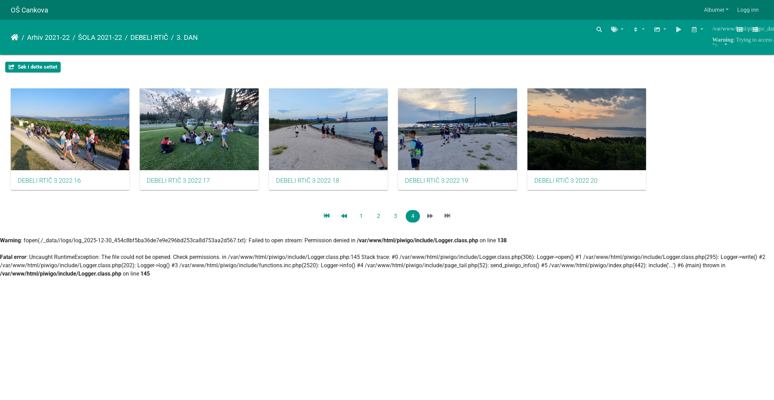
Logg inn (748, 10)
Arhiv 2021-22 (48, 37)
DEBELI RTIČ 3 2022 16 (49, 184)
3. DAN (187, 37)
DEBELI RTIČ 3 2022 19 (453, 184)
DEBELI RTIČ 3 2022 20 (588, 184)
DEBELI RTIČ (149, 37)
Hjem (15, 37)
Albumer (714, 10)
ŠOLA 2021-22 (100, 37)
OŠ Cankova (29, 10)
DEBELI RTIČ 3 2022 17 (183, 184)
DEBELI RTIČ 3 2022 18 (318, 184)
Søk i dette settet (33, 67)
